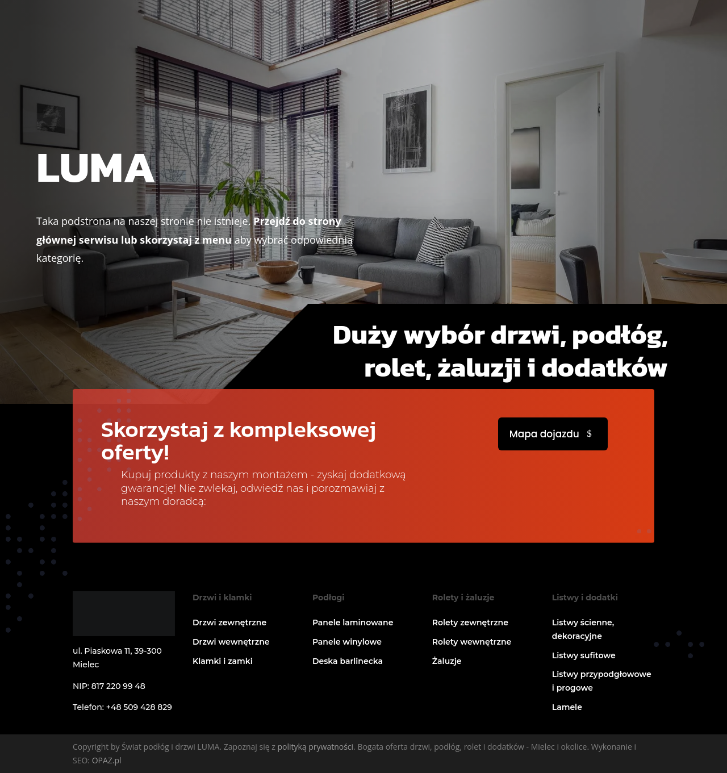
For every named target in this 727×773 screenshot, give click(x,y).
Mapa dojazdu (544, 434)
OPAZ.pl (107, 760)
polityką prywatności (315, 746)
